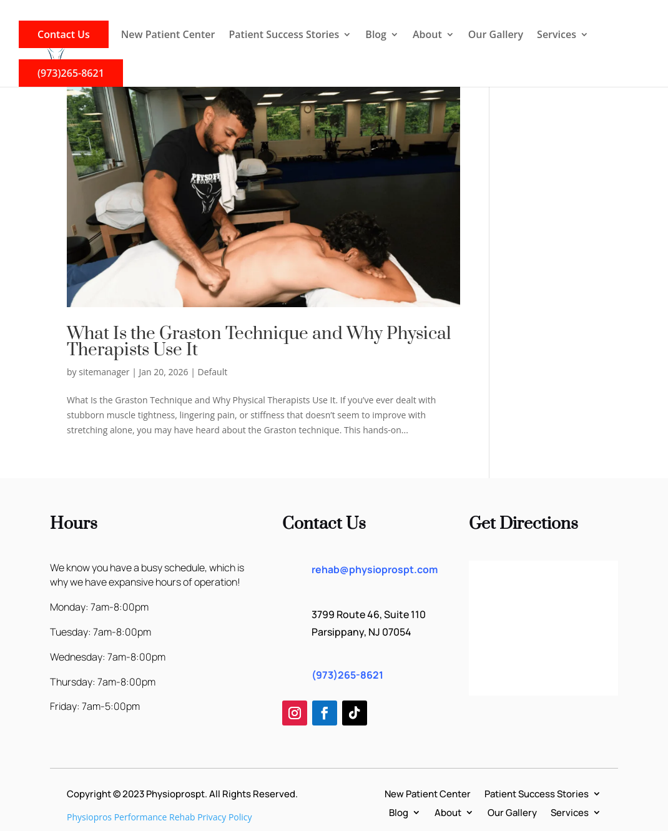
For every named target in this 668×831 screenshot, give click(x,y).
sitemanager (104, 372)
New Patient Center (168, 35)
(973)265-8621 (70, 73)
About (427, 35)
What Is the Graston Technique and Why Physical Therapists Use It (259, 342)
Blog (375, 35)
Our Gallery (495, 35)
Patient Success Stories (283, 35)
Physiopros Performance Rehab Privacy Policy (159, 817)
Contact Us (63, 34)
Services (556, 35)
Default (213, 372)
